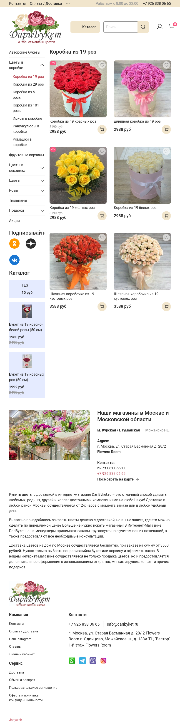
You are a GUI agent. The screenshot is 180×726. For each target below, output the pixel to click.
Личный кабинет (22, 654)
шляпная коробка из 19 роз (137, 121)
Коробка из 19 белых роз (135, 208)
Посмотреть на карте (118, 479)
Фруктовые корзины (26, 155)
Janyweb (15, 720)
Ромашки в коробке (22, 142)
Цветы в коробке (16, 65)
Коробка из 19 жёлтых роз (72, 208)
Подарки (16, 210)
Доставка (16, 672)
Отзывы (15, 647)
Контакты (17, 3)
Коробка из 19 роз (28, 76)
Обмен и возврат (22, 680)
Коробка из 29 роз (28, 84)
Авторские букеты (24, 52)
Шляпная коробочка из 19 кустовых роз (72, 296)
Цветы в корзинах (17, 168)
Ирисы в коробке (27, 118)
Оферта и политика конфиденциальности (26, 698)
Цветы (14, 180)
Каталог (85, 27)
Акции (14, 220)
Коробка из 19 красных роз (73, 121)
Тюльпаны (18, 200)
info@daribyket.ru (122, 624)
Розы (13, 190)
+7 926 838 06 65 (157, 3)
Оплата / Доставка (46, 3)
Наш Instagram (20, 639)
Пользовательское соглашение (33, 688)
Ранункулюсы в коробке (26, 129)
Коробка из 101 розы (26, 108)
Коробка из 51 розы (25, 95)
